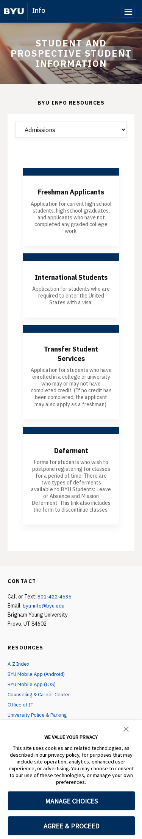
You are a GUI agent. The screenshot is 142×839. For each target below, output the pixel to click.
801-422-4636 (54, 605)
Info (38, 10)
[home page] (13, 11)
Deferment (71, 459)
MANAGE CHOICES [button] (71, 801)
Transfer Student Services (71, 362)
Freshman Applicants (71, 192)
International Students (71, 281)
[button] (126, 728)
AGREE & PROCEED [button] (71, 826)
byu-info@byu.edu (44, 614)
